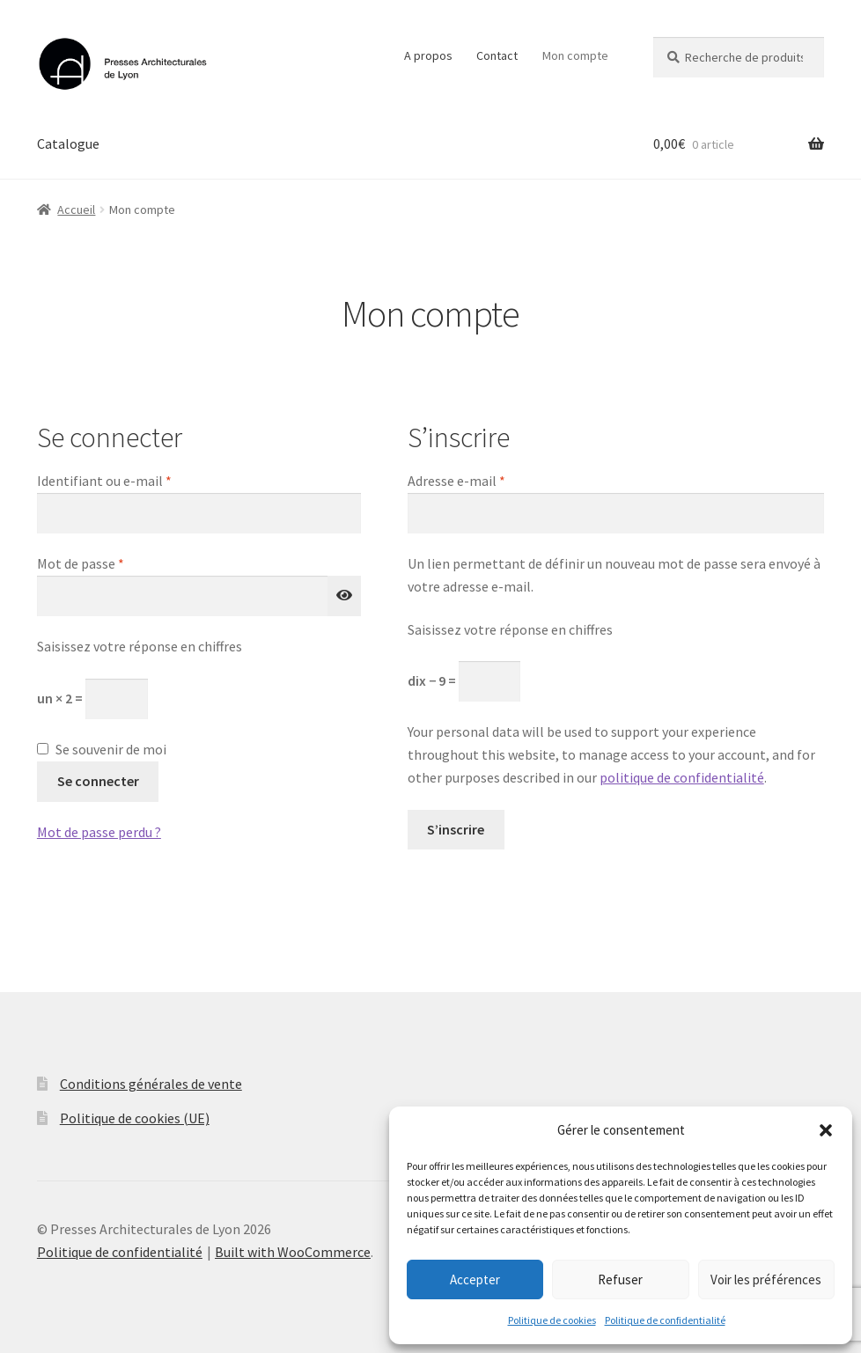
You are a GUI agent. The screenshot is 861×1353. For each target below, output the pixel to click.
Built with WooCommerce (293, 1252)
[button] (826, 1130)
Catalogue (68, 143)
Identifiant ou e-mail (139, 479)
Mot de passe (115, 562)
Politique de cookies (552, 1320)
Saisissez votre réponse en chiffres (139, 646)
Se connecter (98, 781)
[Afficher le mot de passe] (344, 596)
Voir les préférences (765, 1279)
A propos (428, 55)
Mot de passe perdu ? (99, 832)
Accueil (76, 209)
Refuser (620, 1279)
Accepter (475, 1279)
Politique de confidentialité (665, 1320)
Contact (497, 55)
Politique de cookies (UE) (135, 1118)
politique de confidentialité (682, 777)
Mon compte (575, 55)
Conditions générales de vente (151, 1083)
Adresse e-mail (491, 479)
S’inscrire (455, 829)
